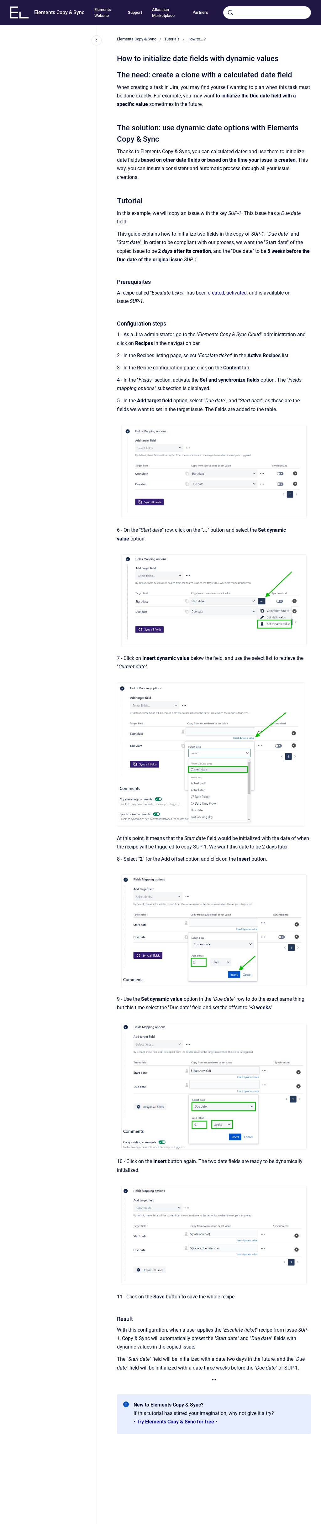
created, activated (227, 293)
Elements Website (102, 12)
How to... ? (196, 39)
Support (135, 12)
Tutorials (172, 39)
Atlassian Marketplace (163, 12)
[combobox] (267, 12)
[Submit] (230, 13)
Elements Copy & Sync (59, 12)
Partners (200, 12)
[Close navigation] (97, 40)
